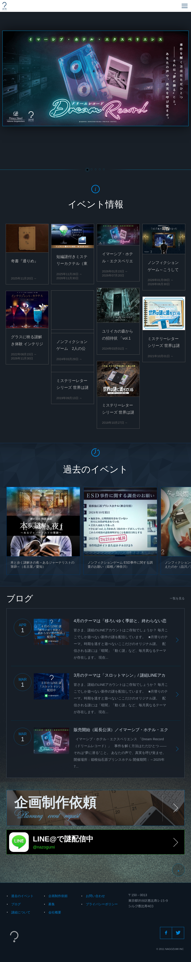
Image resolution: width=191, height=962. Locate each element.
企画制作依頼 (58, 896)
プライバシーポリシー (102, 904)
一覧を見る (177, 598)
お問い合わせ (95, 896)
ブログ (16, 904)
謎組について (20, 912)
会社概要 (54, 912)
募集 (51, 904)
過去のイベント (22, 896)
